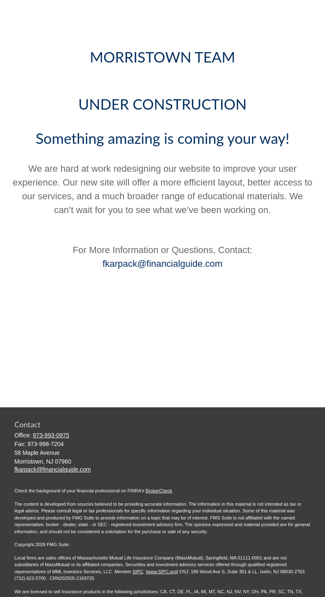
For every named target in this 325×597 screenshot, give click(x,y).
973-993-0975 (51, 435)
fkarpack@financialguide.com (163, 263)
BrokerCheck (159, 490)
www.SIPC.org (162, 571)
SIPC (138, 571)
